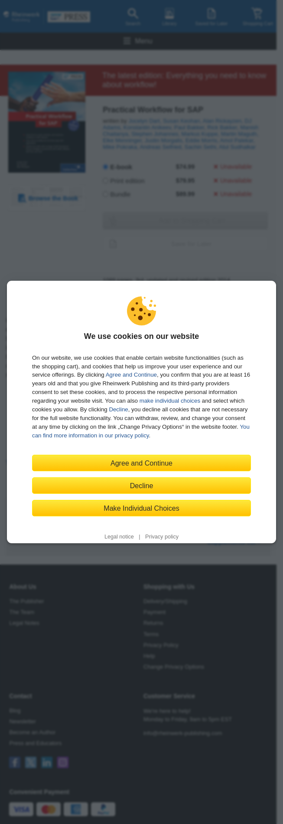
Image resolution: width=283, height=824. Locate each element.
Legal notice (119, 537)
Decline (118, 409)
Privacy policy (162, 537)
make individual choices (170, 400)
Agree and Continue (131, 374)
